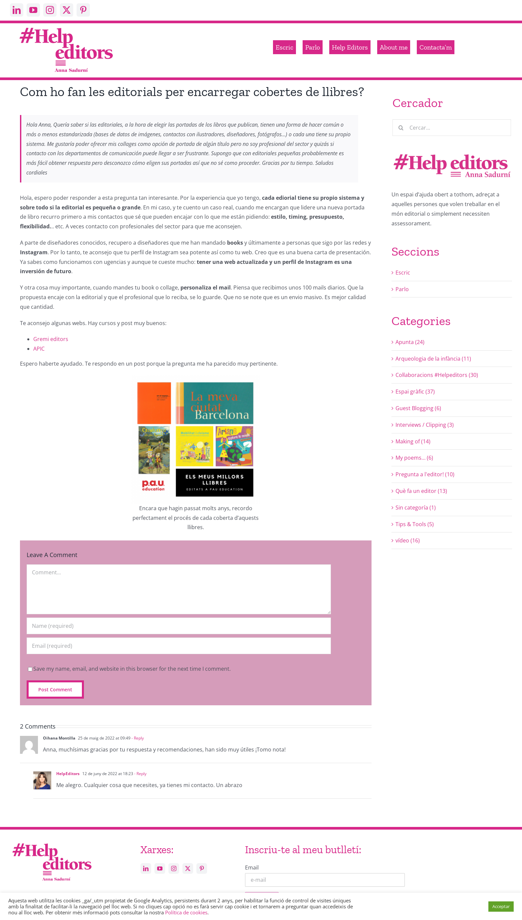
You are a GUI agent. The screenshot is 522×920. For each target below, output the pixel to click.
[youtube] (33, 10)
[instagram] (50, 10)
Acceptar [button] (501, 906)
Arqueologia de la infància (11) (433, 358)
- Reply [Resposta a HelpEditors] (139, 773)
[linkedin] (16, 10)
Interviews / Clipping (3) (424, 424)
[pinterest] (83, 10)
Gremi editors (50, 339)
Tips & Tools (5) (414, 524)
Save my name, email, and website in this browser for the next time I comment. (132, 668)
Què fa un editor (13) (421, 491)
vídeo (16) (407, 540)
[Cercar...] (451, 127)
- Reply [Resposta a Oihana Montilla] (137, 738)
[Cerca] (400, 127)
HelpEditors (68, 773)
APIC (39, 348)
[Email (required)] (179, 645)
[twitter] (66, 10)
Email (252, 867)
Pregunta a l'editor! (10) (424, 474)
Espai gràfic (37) (415, 391)
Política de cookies (186, 912)
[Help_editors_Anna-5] (51, 842)
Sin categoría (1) (415, 507)
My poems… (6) (414, 457)
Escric (402, 272)
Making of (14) (412, 441)
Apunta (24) (409, 342)
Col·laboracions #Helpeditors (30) (436, 375)
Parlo (402, 289)
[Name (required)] (179, 626)
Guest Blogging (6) (418, 408)
